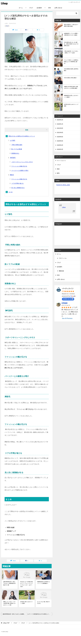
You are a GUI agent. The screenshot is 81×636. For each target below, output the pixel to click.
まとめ (10, 192)
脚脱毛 (12, 175)
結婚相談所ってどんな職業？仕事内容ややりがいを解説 (71, 34)
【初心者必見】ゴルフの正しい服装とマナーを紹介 (71, 52)
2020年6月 (60, 136)
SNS (49, 7)
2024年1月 (60, 124)
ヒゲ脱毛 (12, 140)
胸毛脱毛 (13, 157)
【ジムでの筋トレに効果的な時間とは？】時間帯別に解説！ (71, 61)
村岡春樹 (64, 303)
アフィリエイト (61, 160)
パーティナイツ (67, 288)
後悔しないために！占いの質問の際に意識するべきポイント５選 (9, 603)
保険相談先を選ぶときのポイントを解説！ (71, 96)
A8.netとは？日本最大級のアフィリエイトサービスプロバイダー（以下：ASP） (26, 584)
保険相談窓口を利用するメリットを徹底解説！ (43, 582)
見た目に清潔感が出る (18, 187)
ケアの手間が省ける (17, 183)
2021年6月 (60, 132)
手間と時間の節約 (16, 144)
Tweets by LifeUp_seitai (63, 185)
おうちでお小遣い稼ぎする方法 (43, 602)
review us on (68, 299)
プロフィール (62, 258)
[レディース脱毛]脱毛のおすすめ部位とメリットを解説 (40, 614)
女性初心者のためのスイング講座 (26, 602)
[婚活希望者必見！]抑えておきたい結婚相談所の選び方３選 (9, 583)
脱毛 (58, 173)
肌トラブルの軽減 (16, 149)
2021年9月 (60, 128)
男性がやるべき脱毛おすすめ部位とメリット (22, 136)
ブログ (31, 7)
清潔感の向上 (15, 153)
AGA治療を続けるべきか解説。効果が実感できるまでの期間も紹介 (71, 44)
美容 (58, 169)
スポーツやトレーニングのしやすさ (22, 162)
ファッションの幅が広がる (19, 166)
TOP (6, 623)
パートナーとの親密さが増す (19, 170)
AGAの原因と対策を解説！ (70, 77)
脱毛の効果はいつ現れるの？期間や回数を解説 (71, 25)
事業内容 (61, 271)
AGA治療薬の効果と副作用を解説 (71, 69)
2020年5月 (60, 141)
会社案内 (39, 7)
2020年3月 (60, 149)
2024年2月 (60, 120)
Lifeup (4, 3)
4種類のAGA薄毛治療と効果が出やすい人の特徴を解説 (71, 87)
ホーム (21, 7)
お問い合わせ (58, 7)
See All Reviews (67, 318)
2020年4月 (60, 145)
